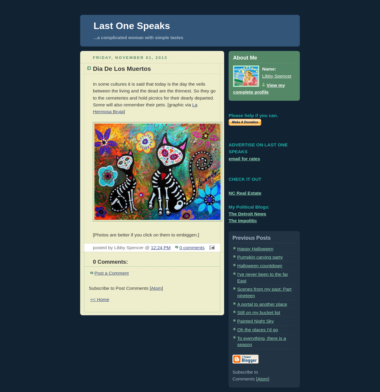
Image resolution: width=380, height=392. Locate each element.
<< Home (99, 299)
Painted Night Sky (255, 321)
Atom (156, 288)
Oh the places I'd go (257, 329)
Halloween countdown (259, 265)
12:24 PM (160, 247)
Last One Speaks (132, 25)
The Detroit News (247, 213)
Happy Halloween (255, 248)
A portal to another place (262, 304)
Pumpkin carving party (260, 257)
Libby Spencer (277, 76)
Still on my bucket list (258, 312)
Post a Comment (111, 273)
